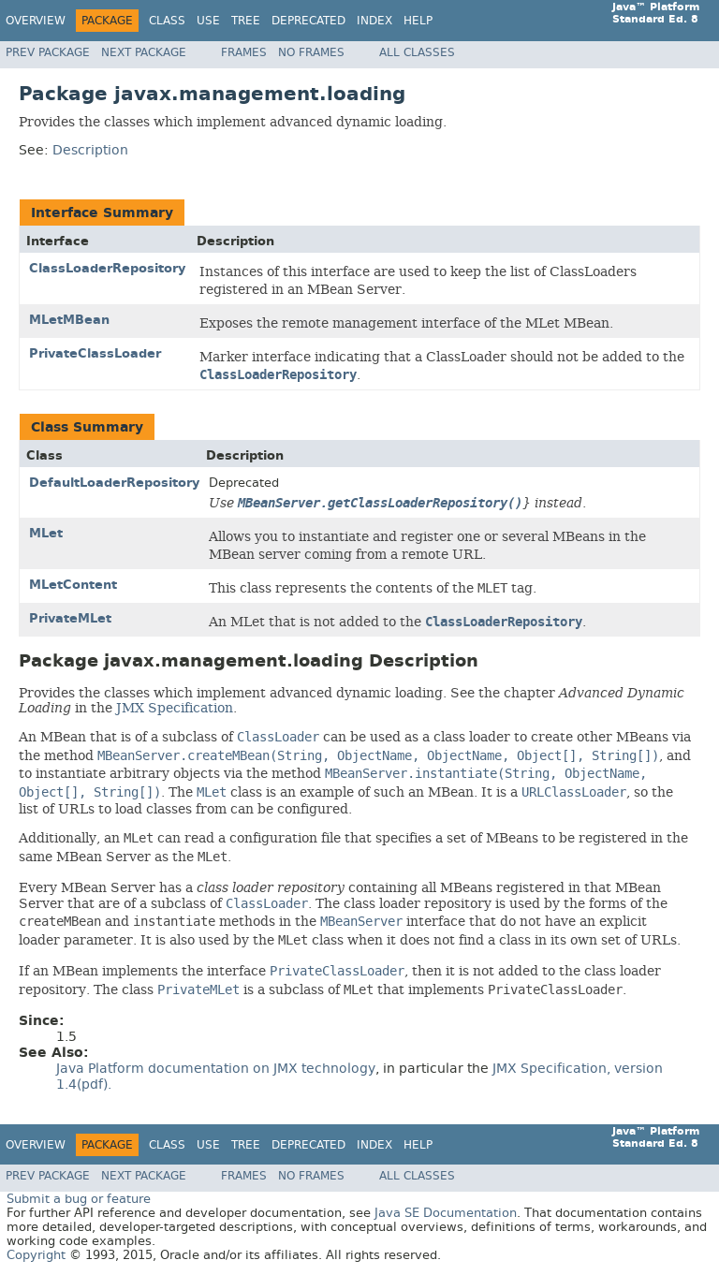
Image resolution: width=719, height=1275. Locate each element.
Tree (245, 20)
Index (374, 20)
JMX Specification (174, 707)
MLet (46, 533)
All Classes (417, 52)
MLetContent (73, 585)
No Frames (311, 52)
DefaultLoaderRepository (114, 483)
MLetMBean (69, 320)
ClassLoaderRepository (107, 268)
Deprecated (308, 20)
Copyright (36, 1255)
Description (90, 150)
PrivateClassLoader (95, 353)
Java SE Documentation (445, 1213)
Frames (244, 52)
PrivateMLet (70, 618)
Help (418, 20)
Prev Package (48, 52)
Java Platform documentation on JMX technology (215, 1069)
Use (208, 20)
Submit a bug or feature (79, 1199)
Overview (36, 20)
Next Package (143, 52)
